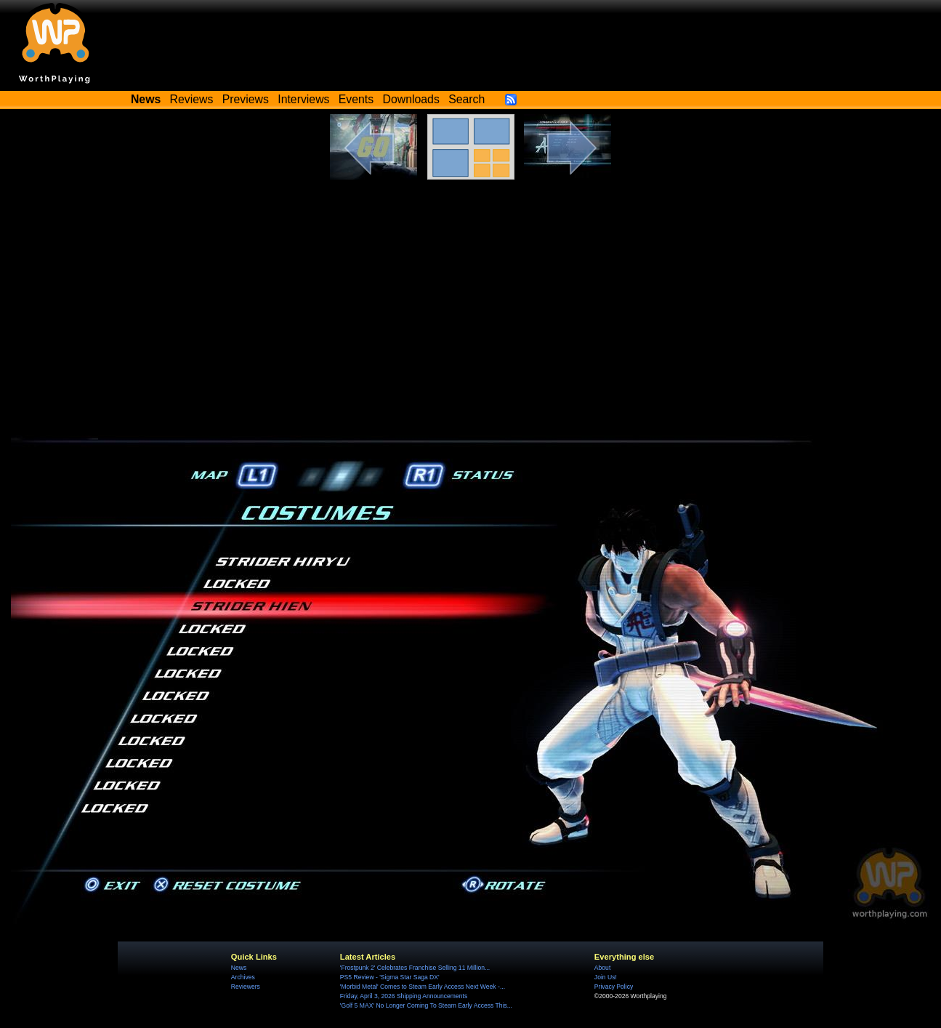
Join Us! (605, 977)
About (602, 967)
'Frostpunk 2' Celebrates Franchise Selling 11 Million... (415, 967)
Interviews (303, 99)
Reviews (192, 99)
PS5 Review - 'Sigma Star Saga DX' (390, 977)
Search (466, 99)
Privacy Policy (613, 986)
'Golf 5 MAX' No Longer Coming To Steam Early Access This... (426, 1005)
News (238, 967)
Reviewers (245, 986)
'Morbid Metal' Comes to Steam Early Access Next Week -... (422, 986)
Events (356, 99)
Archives (243, 977)
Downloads (411, 99)
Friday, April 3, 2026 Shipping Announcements (403, 996)
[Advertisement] (471, 303)
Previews (245, 99)
